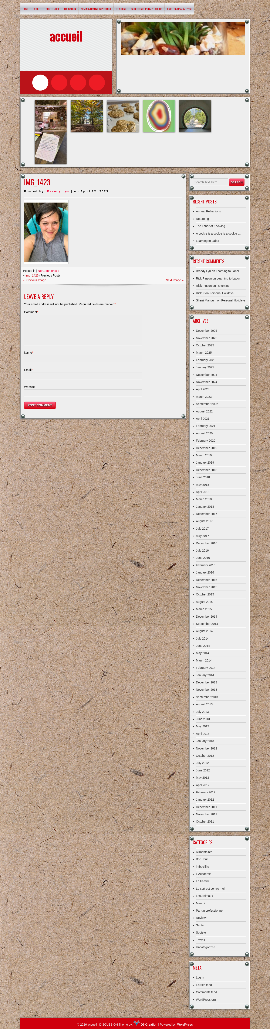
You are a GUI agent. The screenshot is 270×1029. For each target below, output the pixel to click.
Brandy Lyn (58, 191)
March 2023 (204, 396)
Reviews (201, 917)
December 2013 (206, 682)
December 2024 (206, 374)
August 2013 (204, 704)
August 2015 (204, 602)
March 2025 (204, 352)
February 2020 (205, 440)
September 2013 (207, 697)
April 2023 (202, 389)
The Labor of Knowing (210, 226)
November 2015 (206, 587)
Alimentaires (204, 852)
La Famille (203, 881)
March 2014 (204, 660)
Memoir (201, 903)
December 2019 (206, 448)
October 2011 (205, 821)
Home (26, 9)
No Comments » (48, 270)
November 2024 (206, 382)
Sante (200, 925)
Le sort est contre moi (210, 888)
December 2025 (206, 330)
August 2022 (204, 411)
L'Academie (204, 874)
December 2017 (206, 514)
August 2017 (204, 521)
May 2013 (202, 726)
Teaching (121, 9)
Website (29, 392)
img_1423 (32, 275)
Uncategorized (205, 947)
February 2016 (205, 565)
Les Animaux (204, 896)
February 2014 (205, 667)
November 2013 (206, 689)
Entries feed (204, 985)
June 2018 (203, 477)
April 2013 (202, 733)
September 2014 (207, 623)
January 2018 (205, 506)
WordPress (185, 1024)
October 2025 (205, 345)
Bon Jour (202, 859)
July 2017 (202, 528)
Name (28, 357)
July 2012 (202, 763)
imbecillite (202, 866)
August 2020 (204, 433)
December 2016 (206, 543)
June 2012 (203, 770)
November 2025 (206, 338)
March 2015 (204, 609)
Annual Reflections (208, 211)
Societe (201, 932)
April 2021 (202, 418)
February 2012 (205, 792)
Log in (200, 977)
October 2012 (205, 755)
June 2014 (203, 645)
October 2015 (205, 594)
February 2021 (205, 426)
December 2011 (206, 807)
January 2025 (205, 367)
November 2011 (206, 814)
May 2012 (202, 777)
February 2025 (205, 360)
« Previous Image (34, 280)
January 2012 (205, 799)
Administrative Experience (96, 9)
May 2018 (202, 484)
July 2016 (202, 550)
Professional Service (179, 9)
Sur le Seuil (52, 9)
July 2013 (202, 711)
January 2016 (205, 572)
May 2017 (202, 536)
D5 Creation (145, 1024)
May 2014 (202, 653)
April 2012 (202, 785)
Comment (31, 312)
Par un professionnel (209, 910)
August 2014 (204, 631)
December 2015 (206, 580)
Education (70, 9)
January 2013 (205, 741)
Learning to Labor (207, 240)
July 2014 (202, 638)
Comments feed (206, 992)
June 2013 (203, 719)
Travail (200, 940)
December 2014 (206, 616)
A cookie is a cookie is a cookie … (218, 233)
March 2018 (204, 499)
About (37, 9)
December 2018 (206, 470)
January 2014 (205, 675)
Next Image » (174, 280)
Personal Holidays (221, 293)
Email (28, 375)
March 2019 (204, 455)
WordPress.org (206, 999)
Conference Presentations (146, 9)
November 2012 (206, 748)
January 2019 (205, 462)
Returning (202, 218)
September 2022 (207, 404)
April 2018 (202, 492)
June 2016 (203, 557)
